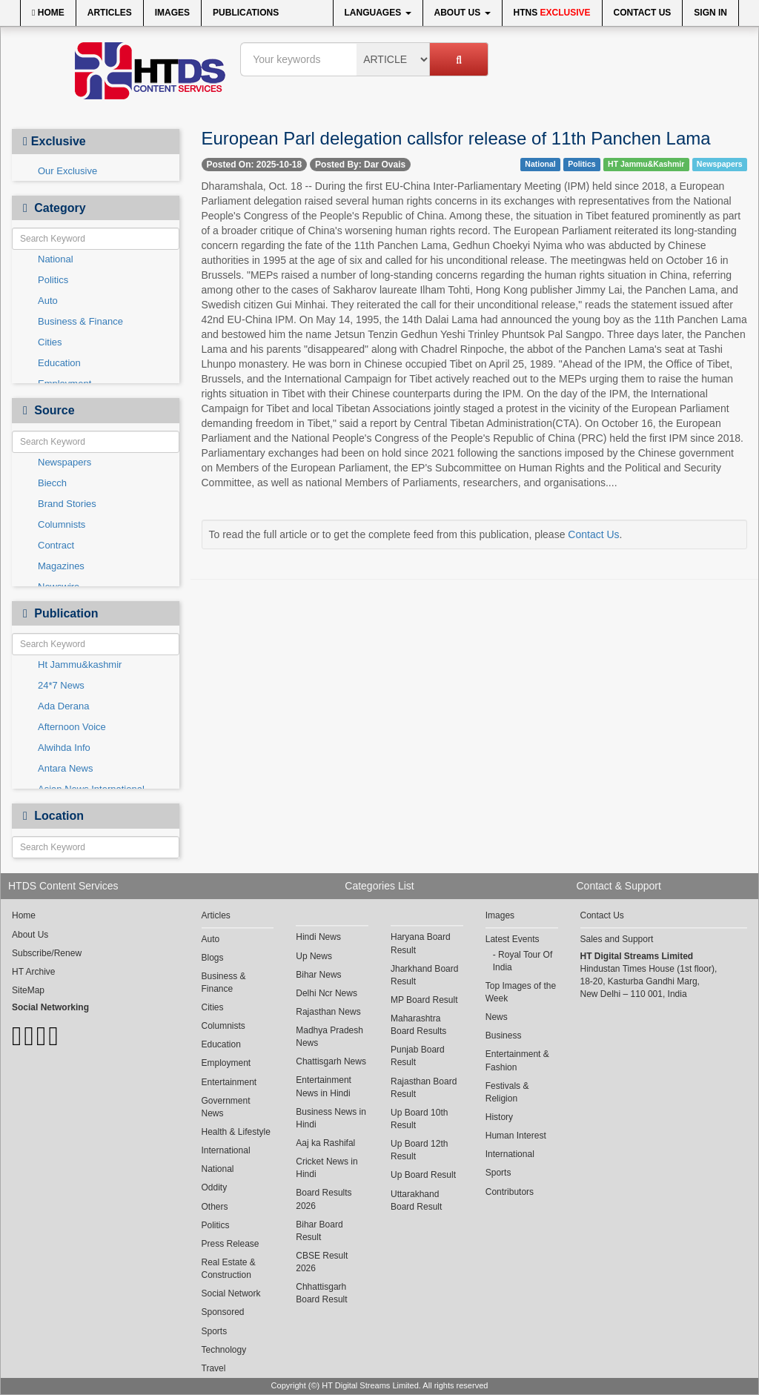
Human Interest (515, 1135)
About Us (462, 12)
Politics (53, 279)
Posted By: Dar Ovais (360, 164)
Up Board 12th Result (419, 1150)
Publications (246, 12)
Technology (224, 1350)
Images (172, 12)
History (499, 1117)
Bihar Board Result (319, 1230)
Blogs (213, 957)
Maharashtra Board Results (418, 1024)
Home (48, 12)
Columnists (61, 524)
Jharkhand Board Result (424, 975)
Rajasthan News (328, 1012)
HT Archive (33, 972)
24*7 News (61, 685)
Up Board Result (423, 1175)
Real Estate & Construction (229, 1268)
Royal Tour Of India (523, 961)
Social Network (231, 1293)
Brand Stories (67, 503)
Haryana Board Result (421, 943)
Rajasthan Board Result (424, 1087)
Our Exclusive (67, 170)
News (496, 1017)
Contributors (509, 1192)
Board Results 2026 (323, 1198)
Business (503, 1035)
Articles (109, 12)
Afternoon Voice (72, 726)
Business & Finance (80, 321)
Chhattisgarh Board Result (321, 1293)
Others (215, 1207)
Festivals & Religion (507, 1092)
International (226, 1150)
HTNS (552, 12)
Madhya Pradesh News (329, 1036)
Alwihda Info (64, 747)
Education (59, 362)
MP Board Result (424, 1000)
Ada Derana (63, 706)
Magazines (61, 565)
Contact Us (643, 12)
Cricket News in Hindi (326, 1167)
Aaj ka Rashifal (325, 1143)
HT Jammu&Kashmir (646, 163)
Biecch (52, 482)
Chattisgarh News (331, 1061)
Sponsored (223, 1312)
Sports (215, 1331)
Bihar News (318, 975)
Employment (226, 1063)
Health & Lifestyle (236, 1132)
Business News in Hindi (331, 1118)
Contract (56, 545)
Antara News (65, 768)
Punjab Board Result (418, 1055)
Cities (50, 342)
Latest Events (512, 939)
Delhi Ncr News (326, 993)
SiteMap (28, 990)
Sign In (710, 12)
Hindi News (318, 937)
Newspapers (64, 462)
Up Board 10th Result (419, 1118)
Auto (48, 300)
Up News (314, 956)
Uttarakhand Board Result (416, 1200)
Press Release (230, 1244)
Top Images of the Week (520, 992)
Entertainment (229, 1082)
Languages (378, 12)
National (55, 259)
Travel (214, 1368)
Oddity (215, 1187)
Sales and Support (617, 939)
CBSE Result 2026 (322, 1261)
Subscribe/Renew (47, 953)
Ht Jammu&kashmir (80, 664)
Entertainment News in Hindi (323, 1086)
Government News (226, 1107)
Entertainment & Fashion (517, 1060)
